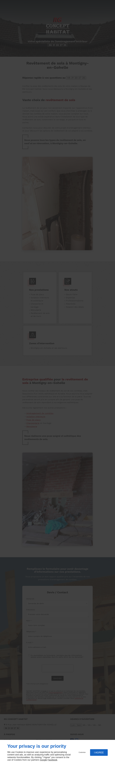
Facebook (52, 760)
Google (43, 760)
